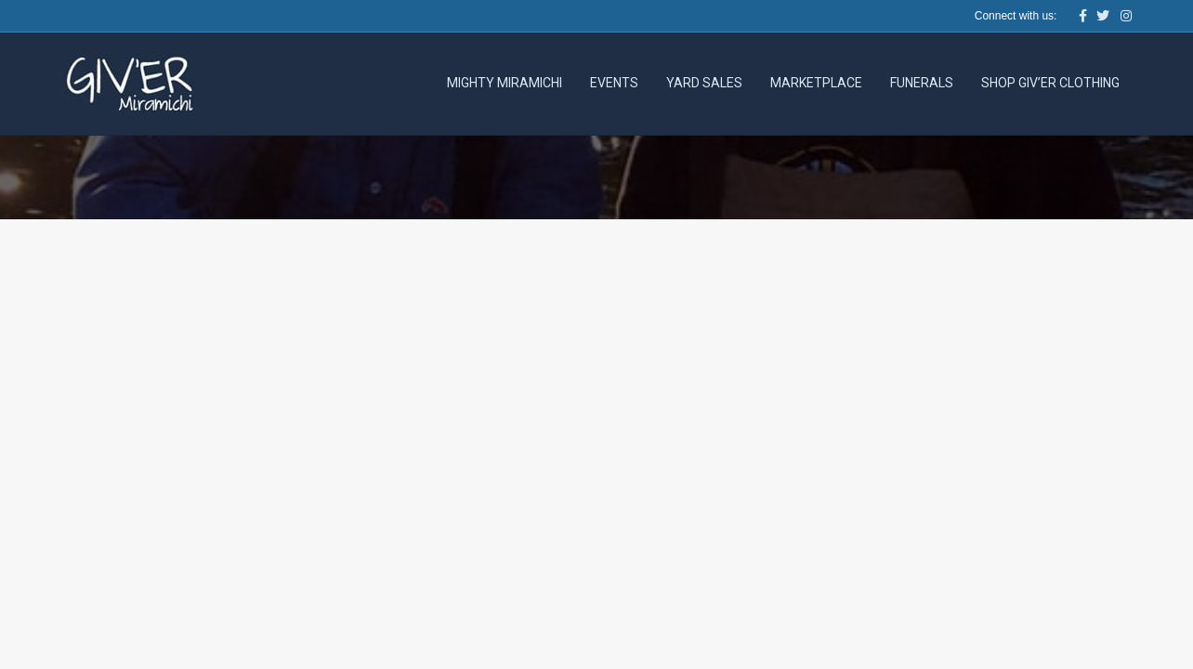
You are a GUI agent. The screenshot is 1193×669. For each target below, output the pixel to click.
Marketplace (816, 82)
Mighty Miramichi (504, 82)
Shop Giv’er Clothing (1050, 82)
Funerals (921, 82)
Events (614, 82)
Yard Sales (704, 82)
